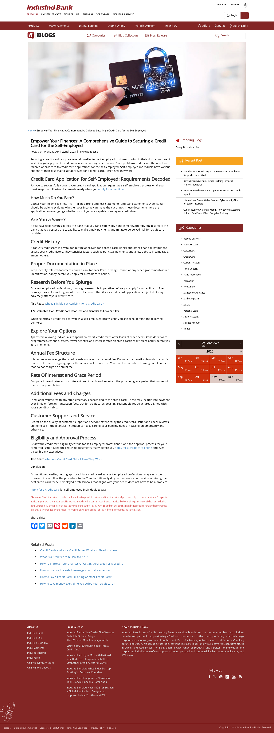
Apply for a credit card (45, 489)
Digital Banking (89, 25)
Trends (186, 329)
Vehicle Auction (145, 25)
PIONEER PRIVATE (51, 14)
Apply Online (116, 25)
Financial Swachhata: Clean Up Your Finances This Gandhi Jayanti (212, 192)
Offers (204, 25)
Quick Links (239, 25)
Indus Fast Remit (36, 653)
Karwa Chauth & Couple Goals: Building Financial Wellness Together (208, 183)
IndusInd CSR (34, 638)
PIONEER (68, 14)
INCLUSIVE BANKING (123, 14)
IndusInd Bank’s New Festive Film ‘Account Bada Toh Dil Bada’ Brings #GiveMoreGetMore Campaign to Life (90, 636)
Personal (7, 728)
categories (96, 35)
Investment (189, 287)
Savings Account (191, 323)
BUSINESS (88, 14)
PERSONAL (32, 14)
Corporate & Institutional (52, 728)
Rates (220, 25)
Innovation (188, 281)
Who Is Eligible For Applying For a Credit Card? (74, 303)
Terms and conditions (77, 728)
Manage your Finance (194, 293)
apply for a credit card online (133, 448)
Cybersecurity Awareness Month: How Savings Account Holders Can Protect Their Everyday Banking (211, 212)
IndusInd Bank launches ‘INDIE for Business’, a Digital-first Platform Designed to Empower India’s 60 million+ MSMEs (91, 691)
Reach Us (171, 25)
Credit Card (189, 257)
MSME (186, 305)
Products (33, 25)
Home (31, 130)
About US (221, 4)
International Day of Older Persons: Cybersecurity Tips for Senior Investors (210, 202)
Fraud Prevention (192, 275)
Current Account (191, 263)
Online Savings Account (40, 662)
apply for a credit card (112, 189)
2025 (209, 351)
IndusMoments (35, 648)
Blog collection (125, 35)
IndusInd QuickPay (37, 643)
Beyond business (192, 239)
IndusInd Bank (35, 633)
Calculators (189, 251)
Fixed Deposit (190, 269)
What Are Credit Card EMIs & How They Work (73, 459)
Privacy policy (97, 728)
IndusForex (33, 658)
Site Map (111, 728)
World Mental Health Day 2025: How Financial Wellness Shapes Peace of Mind (211, 173)
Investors (234, 4)
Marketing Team (191, 299)
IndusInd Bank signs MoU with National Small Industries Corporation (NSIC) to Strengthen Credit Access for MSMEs (89, 659)
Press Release (156, 35)
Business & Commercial (25, 728)
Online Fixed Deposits (39, 667)
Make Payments (59, 25)
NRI (78, 14)
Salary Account (190, 317)
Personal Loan (190, 311)
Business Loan (190, 245)
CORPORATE (103, 14)
